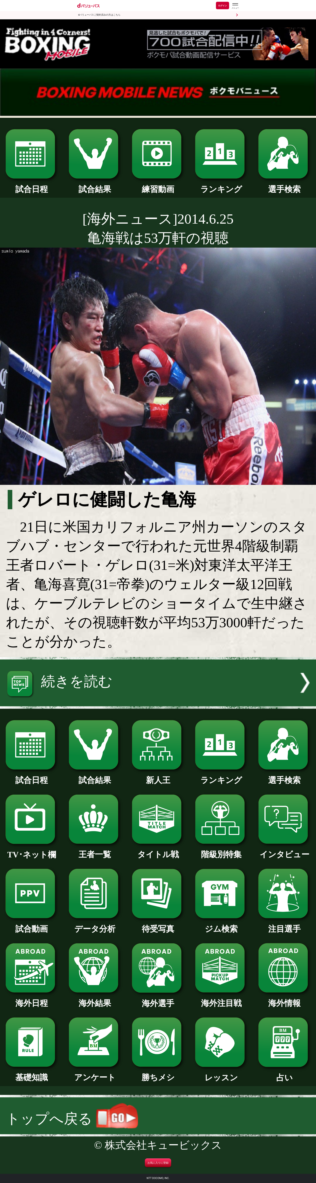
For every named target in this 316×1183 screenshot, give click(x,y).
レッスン (221, 1073)
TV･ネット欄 (31, 850)
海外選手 (158, 999)
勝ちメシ (158, 1073)
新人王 (158, 776)
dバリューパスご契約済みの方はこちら (99, 14)
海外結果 (94, 999)
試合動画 (31, 924)
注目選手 (284, 924)
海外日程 (31, 999)
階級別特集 (221, 850)
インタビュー (284, 850)
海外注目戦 (221, 999)
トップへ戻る (72, 1119)
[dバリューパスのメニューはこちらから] (235, 6)
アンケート (94, 1073)
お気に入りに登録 (158, 1162)
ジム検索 (221, 924)
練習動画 (158, 185)
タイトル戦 (158, 850)
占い (284, 1073)
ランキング (221, 185)
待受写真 (158, 924)
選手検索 (284, 185)
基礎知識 (31, 1073)
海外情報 (284, 999)
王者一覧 (94, 850)
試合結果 (94, 185)
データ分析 (94, 924)
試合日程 (31, 185)
